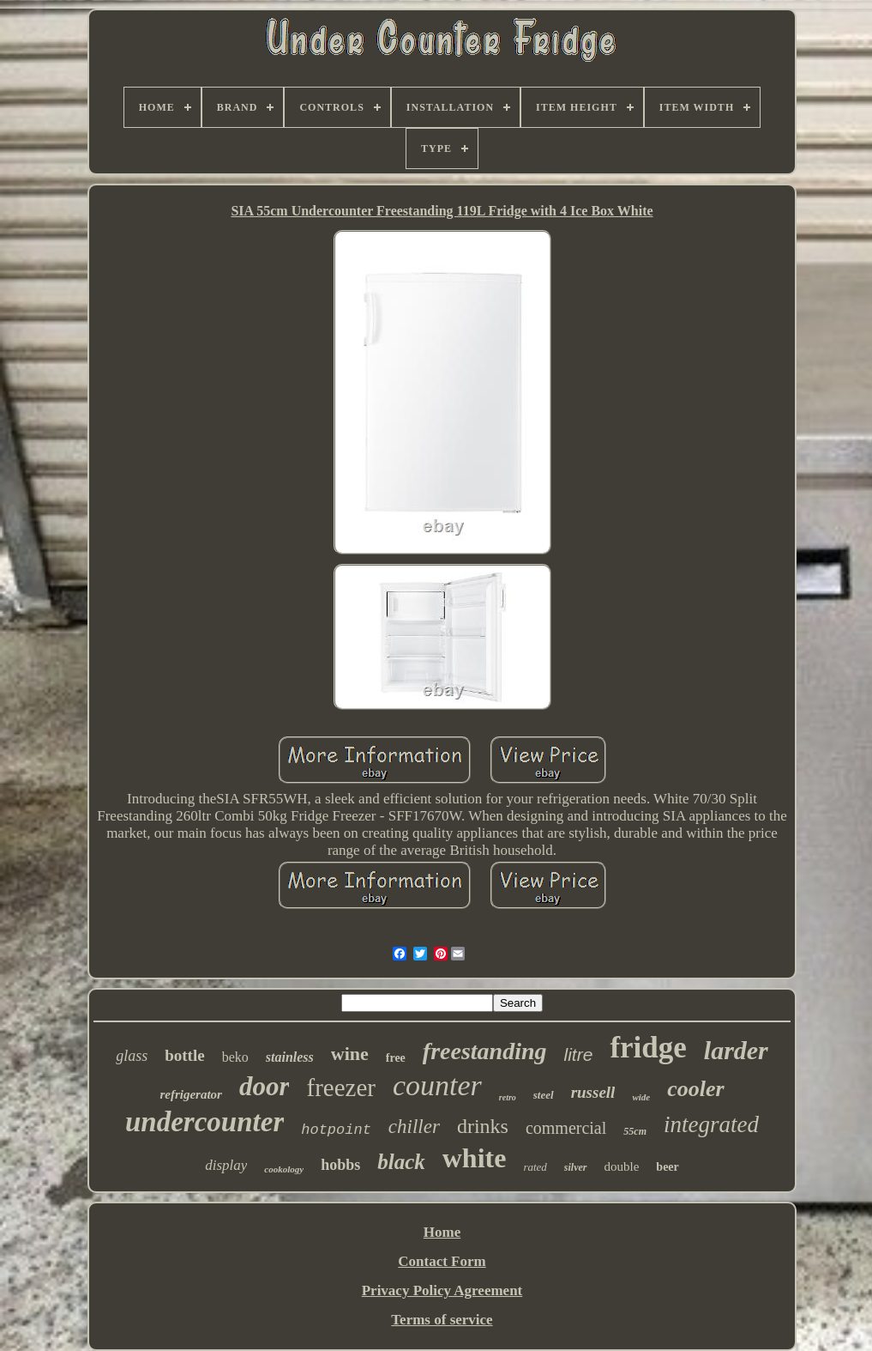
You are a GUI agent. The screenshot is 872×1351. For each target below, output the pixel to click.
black (401, 1161)
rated (534, 1166)
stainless (290, 1057)
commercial (566, 1127)
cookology (284, 1169)
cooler (695, 1088)
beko (235, 1057)
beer (667, 1166)
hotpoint (336, 1130)
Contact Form (441, 1261)
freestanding (485, 1051)
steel (543, 1094)
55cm (634, 1131)
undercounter (204, 1121)
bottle (184, 1055)
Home (442, 1232)
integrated (711, 1124)
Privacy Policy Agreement (442, 1290)
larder (736, 1050)
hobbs (340, 1164)
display (226, 1165)
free (396, 1057)
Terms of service (441, 1320)
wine (350, 1053)
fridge (648, 1047)
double (622, 1166)
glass (131, 1055)
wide (641, 1097)
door (264, 1086)
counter (437, 1085)
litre (578, 1054)
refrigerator (190, 1094)
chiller (414, 1126)
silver (575, 1167)
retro (507, 1097)
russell (593, 1092)
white (474, 1157)
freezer (340, 1087)
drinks (482, 1126)
